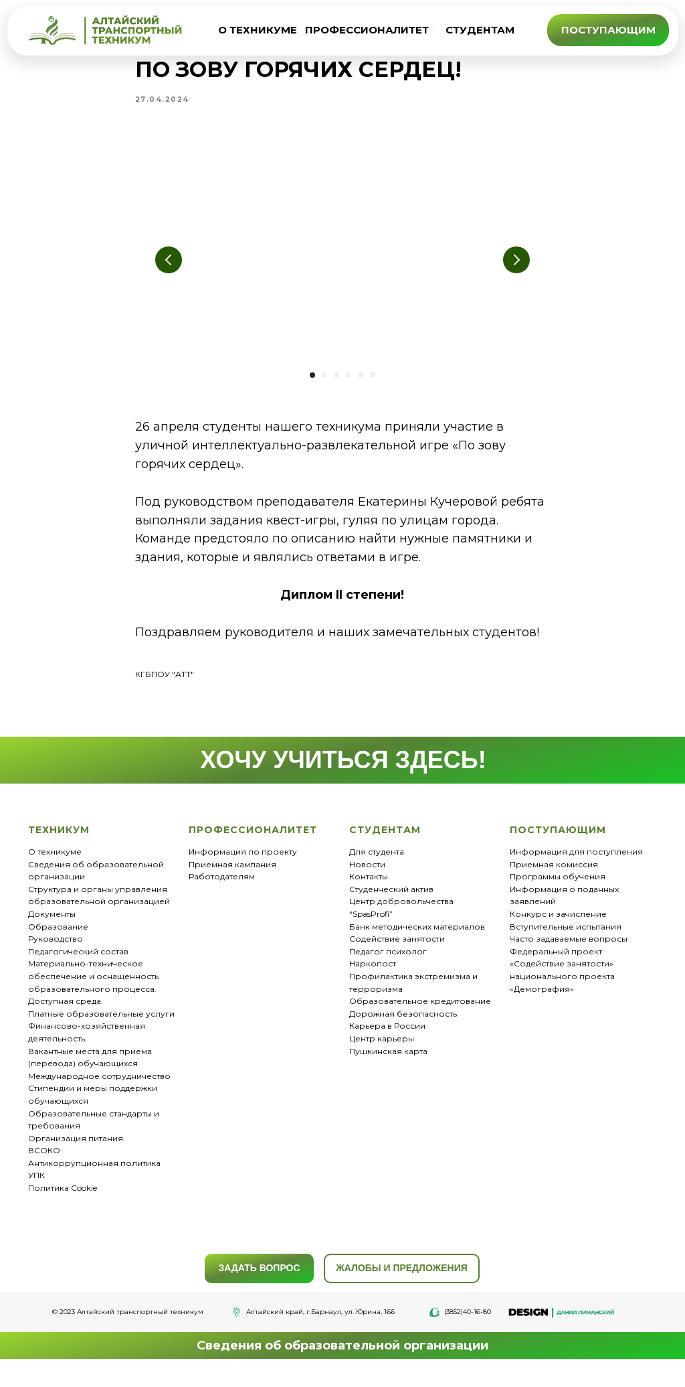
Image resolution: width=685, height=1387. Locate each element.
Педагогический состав (78, 966)
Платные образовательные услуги (101, 1028)
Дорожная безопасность (403, 1028)
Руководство (55, 954)
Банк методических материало (414, 941)
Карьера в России (387, 1041)
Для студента (376, 867)
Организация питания (75, 1153)
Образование (58, 941)
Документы (52, 929)
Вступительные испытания (565, 941)
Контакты (368, 892)
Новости (367, 879)
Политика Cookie (62, 1203)
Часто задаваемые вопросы (568, 954)
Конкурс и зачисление (558, 929)
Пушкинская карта (388, 1066)
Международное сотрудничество (99, 1091)
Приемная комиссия (554, 879)
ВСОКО (44, 1166)
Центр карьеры (381, 1053)
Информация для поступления (576, 867)
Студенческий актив (391, 904)
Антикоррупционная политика (94, 1178)
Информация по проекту (243, 867)
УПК (36, 1190)
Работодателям (222, 892)
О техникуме (55, 867)
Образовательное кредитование (420, 1016)
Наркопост (372, 979)
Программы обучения (557, 892)
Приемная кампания (232, 879)
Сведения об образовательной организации (342, 1360)
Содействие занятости (397, 954)
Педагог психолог (388, 966)
